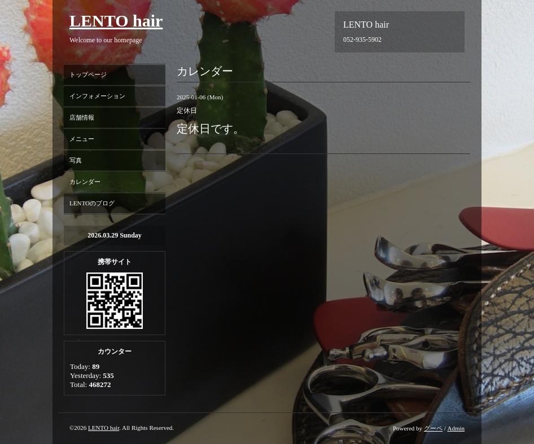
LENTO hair (116, 20)
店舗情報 (81, 117)
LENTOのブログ (92, 203)
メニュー (81, 138)
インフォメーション (97, 96)
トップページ (88, 74)
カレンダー (84, 181)
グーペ (433, 428)
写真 (75, 160)
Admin (456, 428)
